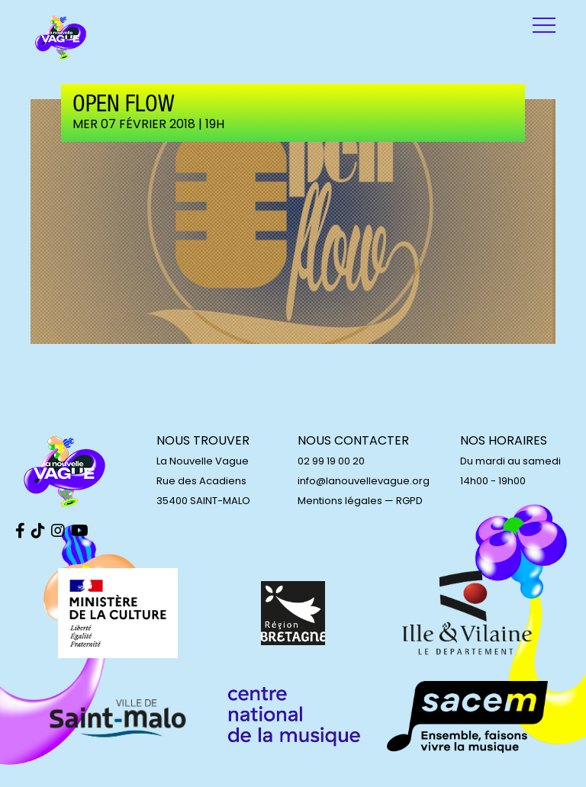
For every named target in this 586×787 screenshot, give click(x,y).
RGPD (409, 500)
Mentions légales (340, 500)
